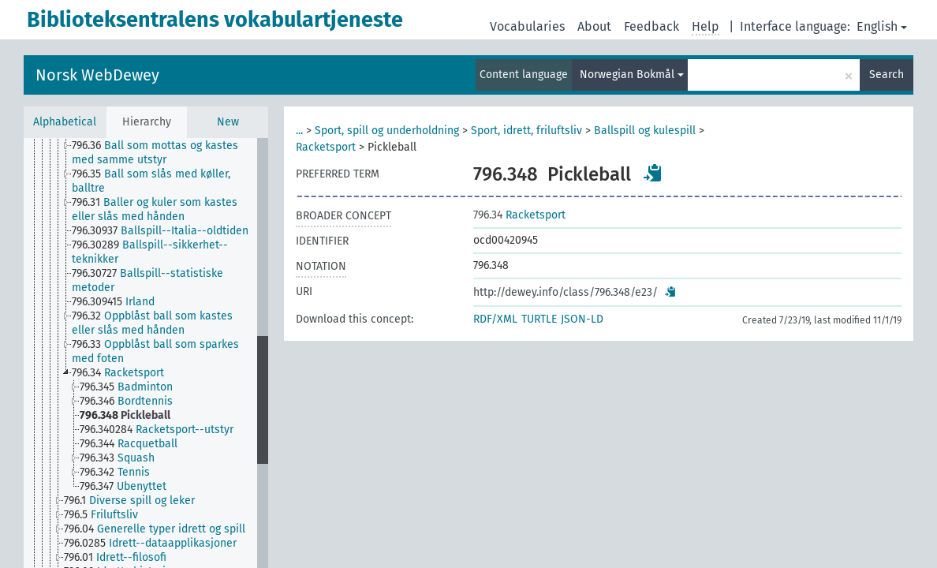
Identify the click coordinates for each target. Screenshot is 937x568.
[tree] (146, 353)
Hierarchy (146, 122)
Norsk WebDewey (97, 74)
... (299, 130)
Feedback (651, 26)
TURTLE (539, 319)
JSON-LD (582, 319)
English (882, 26)
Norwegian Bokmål (632, 74)
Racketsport (326, 147)
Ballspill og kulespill (645, 130)
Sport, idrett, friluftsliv (526, 130)
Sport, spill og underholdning (387, 130)
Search (886, 74)
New (228, 122)
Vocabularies (527, 26)
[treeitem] (171, 153)
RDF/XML (495, 319)
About (594, 26)
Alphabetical (64, 122)
